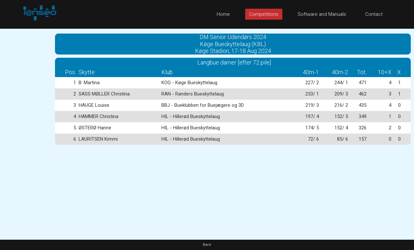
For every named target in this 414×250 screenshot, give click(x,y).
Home (223, 14)
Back (207, 245)
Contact (374, 14)
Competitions (263, 14)
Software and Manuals (322, 14)
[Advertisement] (26, 125)
